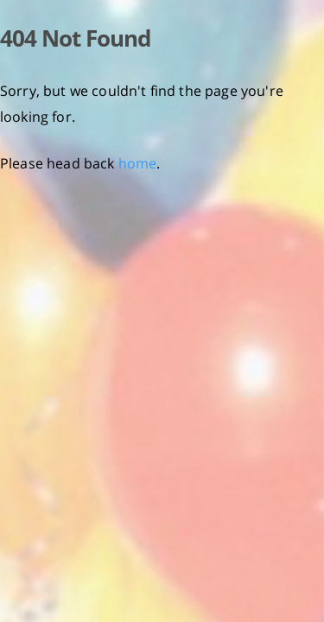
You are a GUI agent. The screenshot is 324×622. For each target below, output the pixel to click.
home (137, 163)
